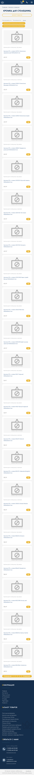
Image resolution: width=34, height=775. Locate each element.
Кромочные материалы (9, 715)
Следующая (26, 676)
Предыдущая (7, 676)
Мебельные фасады (8, 731)
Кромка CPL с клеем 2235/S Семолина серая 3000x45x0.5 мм (16, 116)
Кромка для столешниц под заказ (13, 26)
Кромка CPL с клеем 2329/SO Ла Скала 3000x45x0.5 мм (15, 213)
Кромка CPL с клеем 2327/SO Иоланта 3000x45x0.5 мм (14, 246)
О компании (6, 697)
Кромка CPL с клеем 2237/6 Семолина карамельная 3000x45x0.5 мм (14, 52)
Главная (4, 7)
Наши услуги (6, 695)
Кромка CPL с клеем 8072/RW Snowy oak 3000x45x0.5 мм (15, 601)
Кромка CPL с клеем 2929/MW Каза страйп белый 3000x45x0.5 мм (16, 278)
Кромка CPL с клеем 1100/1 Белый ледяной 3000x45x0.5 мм (16, 407)
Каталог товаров (13, 7)
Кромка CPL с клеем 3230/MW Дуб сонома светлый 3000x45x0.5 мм (16, 343)
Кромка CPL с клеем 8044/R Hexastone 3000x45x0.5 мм (15, 569)
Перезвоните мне (11, 752)
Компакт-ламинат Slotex (9, 733)
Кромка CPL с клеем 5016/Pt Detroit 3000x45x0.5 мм (14, 439)
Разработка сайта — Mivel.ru (28, 772)
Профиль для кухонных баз (10, 727)
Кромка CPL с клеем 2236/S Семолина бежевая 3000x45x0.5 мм (15, 84)
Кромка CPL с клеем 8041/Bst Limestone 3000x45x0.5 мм (15, 666)
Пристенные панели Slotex (10, 719)
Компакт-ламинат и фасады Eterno (12, 735)
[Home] (2, 2)
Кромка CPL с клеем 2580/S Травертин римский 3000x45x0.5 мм (15, 149)
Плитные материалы (8, 713)
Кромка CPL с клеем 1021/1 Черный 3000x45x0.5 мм (13, 375)
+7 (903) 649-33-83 (11, 748)
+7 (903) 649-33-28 (11, 750)
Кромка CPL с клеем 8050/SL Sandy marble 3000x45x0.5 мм (16, 633)
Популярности (17, 20)
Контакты (5, 693)
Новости (4, 702)
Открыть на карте (11, 763)
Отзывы (4, 699)
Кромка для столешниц (9, 721)
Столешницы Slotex (8, 717)
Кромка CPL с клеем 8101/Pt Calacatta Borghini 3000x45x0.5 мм (17, 472)
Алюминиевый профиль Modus (11, 729)
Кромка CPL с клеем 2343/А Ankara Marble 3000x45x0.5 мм (16, 504)
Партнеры (5, 700)
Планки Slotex (6, 723)
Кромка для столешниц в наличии (14, 23)
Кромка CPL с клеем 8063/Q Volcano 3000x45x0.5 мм (14, 536)
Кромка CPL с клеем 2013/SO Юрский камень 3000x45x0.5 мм (17, 181)
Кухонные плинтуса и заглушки (11, 725)
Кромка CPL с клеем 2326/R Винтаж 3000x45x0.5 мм (14, 310)
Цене (24, 20)
